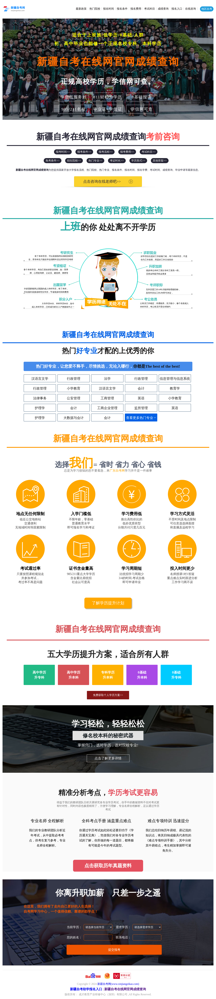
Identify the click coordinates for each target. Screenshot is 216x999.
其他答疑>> (160, 160)
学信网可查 (142, 109)
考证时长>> (117, 160)
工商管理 (107, 398)
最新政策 (81, 8)
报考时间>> (63, 151)
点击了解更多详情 (108, 758)
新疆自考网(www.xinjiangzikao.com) (118, 983)
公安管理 (73, 398)
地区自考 (206, 8)
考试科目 (149, 8)
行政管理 (73, 378)
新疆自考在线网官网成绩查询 (108, 61)
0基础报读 (142, 97)
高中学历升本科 (73, 674)
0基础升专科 (176, 674)
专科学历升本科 (108, 674)
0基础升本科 (142, 674)
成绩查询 (163, 8)
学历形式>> (138, 160)
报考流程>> (106, 151)
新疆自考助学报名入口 (86, 989)
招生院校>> (74, 160)
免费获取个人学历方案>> (108, 695)
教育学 (175, 388)
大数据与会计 (73, 418)
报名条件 (122, 8)
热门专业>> (95, 160)
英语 (141, 398)
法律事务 (40, 398)
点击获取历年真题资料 (108, 865)
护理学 (40, 408)
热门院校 (94, 8)
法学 (107, 378)
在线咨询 (190, 8)
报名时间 (108, 8)
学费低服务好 (73, 97)
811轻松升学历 (107, 97)
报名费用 (135, 8)
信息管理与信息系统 (175, 378)
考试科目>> (148, 151)
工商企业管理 (107, 408)
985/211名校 (73, 109)
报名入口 (176, 8)
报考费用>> (127, 151)
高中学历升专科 (39, 674)
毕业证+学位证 (107, 109)
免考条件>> (52, 160)
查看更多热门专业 (139, 418)
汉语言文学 (39, 378)
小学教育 (73, 388)
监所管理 (141, 408)
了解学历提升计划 (108, 603)
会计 (141, 388)
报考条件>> (84, 151)
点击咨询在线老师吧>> (102, 181)
